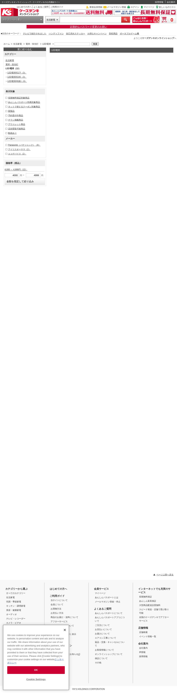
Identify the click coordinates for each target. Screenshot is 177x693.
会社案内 (171, 2)
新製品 (11, 111)
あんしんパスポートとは (106, 597)
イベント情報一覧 (147, 636)
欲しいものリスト (167, 7)
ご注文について (102, 625)
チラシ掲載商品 (15, 120)
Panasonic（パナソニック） (24, 145)
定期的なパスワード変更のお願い (88, 26)
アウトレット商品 (16, 124)
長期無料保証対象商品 (18, 98)
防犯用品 (113, 33)
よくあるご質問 (41, 7)
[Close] (65, 630)
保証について (101, 658)
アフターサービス (59, 621)
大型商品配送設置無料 (149, 605)
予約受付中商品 (15, 115)
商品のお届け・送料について (64, 617)
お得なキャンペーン (97, 33)
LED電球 (46, 44)
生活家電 (51, 20)
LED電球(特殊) (17, 81)
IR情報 (142, 652)
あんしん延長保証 (147, 601)
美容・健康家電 (13, 610)
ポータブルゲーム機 (129, 33)
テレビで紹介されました (34, 33)
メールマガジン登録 (116, 7)
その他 (98, 662)
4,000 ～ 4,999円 (16, 169)
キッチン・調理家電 (15, 606)
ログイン (135, 7)
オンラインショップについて (108, 654)
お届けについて (102, 633)
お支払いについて (103, 629)
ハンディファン (56, 33)
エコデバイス (17, 154)
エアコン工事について (105, 638)
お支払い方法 (57, 613)
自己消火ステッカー (75, 33)
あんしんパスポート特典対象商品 (24, 102)
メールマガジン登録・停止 (107, 601)
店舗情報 (143, 627)
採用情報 (159, 2)
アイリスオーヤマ (19, 149)
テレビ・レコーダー (15, 618)
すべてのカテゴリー (15, 593)
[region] (36, 657)
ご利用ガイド (56, 7)
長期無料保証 (145, 597)
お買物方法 (56, 609)
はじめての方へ (24, 7)
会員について (57, 604)
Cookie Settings (36, 679)
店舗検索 (143, 632)
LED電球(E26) (16, 77)
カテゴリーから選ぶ (12, 19)
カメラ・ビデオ (13, 623)
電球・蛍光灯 (32, 44)
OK (36, 670)
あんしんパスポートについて (108, 613)
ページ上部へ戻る (164, 574)
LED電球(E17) (16, 73)
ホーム (7, 44)
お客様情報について (104, 650)
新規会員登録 (96, 7)
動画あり (12, 133)
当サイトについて (59, 600)
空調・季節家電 (13, 601)
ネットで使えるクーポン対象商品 (24, 106)
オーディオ (11, 614)
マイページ (149, 7)
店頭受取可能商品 (16, 129)
